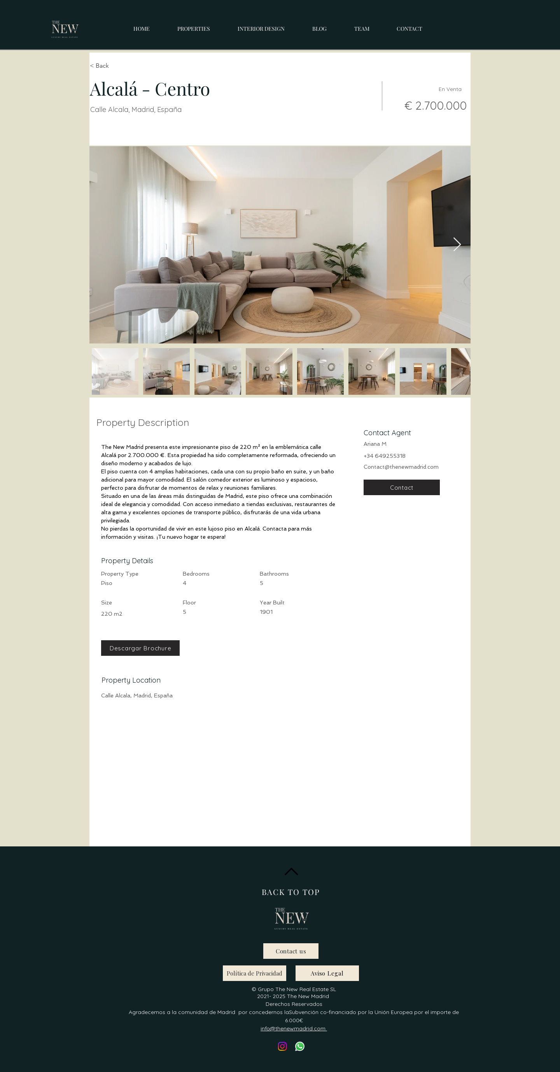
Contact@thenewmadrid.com (401, 467)
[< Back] (117, 66)
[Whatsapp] (300, 1046)
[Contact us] (290, 951)
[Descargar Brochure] (140, 648)
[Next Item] (457, 244)
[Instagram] (282, 1046)
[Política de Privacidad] (254, 973)
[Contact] (402, 487)
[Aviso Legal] (327, 973)
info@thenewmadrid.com (294, 1028)
